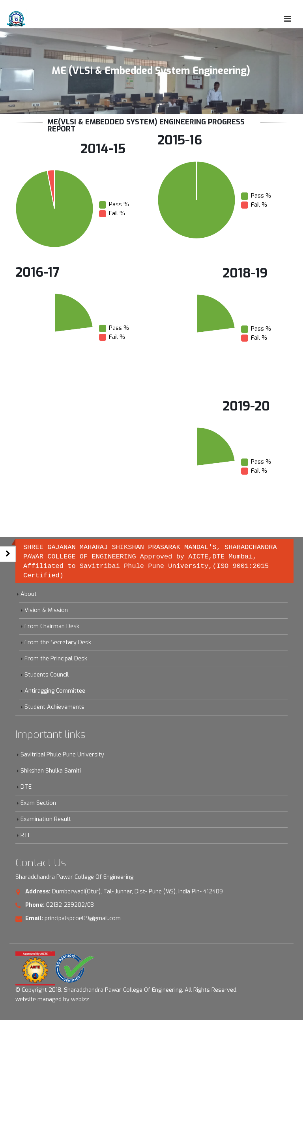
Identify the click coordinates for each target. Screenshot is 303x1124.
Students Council (46, 674)
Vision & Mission (46, 610)
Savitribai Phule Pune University (62, 754)
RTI (25, 835)
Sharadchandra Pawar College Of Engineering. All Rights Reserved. (151, 990)
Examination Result (46, 819)
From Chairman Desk (51, 626)
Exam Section (38, 803)
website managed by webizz (52, 999)
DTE (26, 787)
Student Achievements (54, 707)
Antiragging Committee (54, 691)
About (29, 594)
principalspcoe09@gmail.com (83, 918)
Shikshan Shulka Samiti (51, 771)
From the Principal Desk (55, 658)
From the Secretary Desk (57, 642)
